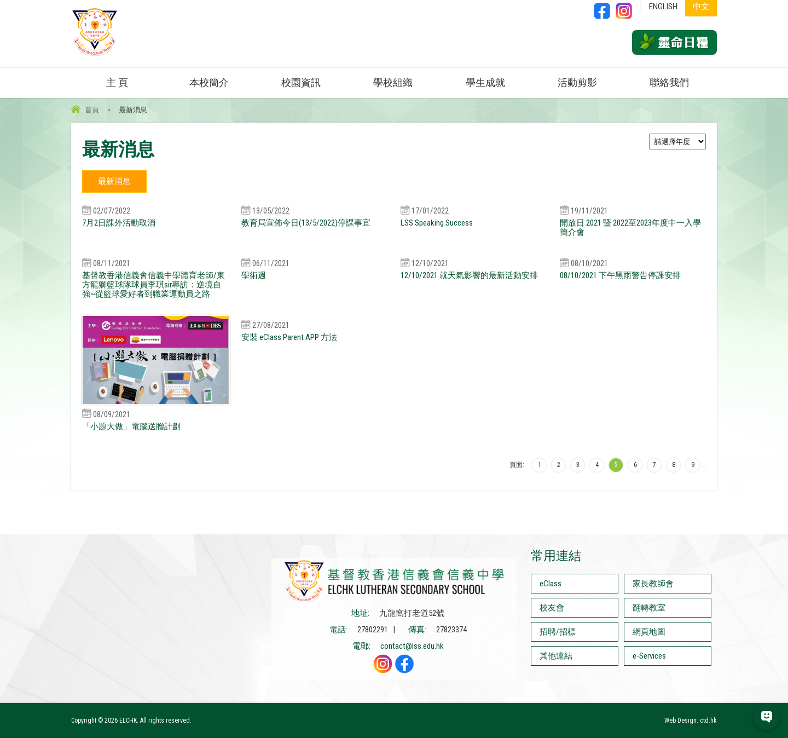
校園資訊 (301, 82)
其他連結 (556, 656)
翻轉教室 (649, 608)
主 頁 (117, 82)
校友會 (552, 608)
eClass (550, 584)
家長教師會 (653, 584)
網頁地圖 (649, 632)
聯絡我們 (669, 82)
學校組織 (393, 82)
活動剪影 (577, 82)
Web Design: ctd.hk (690, 720)
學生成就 (485, 82)
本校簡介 (209, 82)
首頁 (92, 110)
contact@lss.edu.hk (412, 646)
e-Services (649, 656)
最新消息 (114, 181)
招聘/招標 (558, 632)
